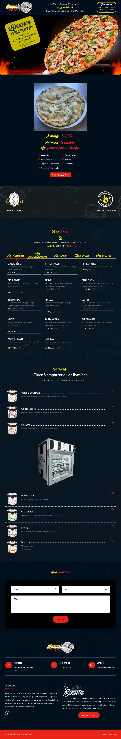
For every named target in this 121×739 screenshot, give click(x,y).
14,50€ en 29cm (60, 174)
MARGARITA (89, 263)
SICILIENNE (14, 280)
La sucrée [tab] (60, 255)
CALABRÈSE (14, 263)
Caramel (26, 424)
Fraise (24, 527)
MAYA (11, 319)
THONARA (14, 299)
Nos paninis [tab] (82, 255)
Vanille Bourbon (30, 392)
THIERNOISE (88, 319)
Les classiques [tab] (16, 255)
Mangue (26, 542)
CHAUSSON (88, 280)
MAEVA (49, 299)
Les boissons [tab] (104, 255)
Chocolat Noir (29, 408)
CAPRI (85, 299)
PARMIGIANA (52, 319)
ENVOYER (60, 619)
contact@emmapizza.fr (106, 667)
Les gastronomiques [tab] (38, 255)
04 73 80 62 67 (65, 667)
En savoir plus (88, 715)
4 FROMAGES (52, 263)
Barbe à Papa (29, 495)
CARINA (49, 339)
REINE (48, 280)
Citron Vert (27, 511)
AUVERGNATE (16, 339)
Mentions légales (109, 734)
